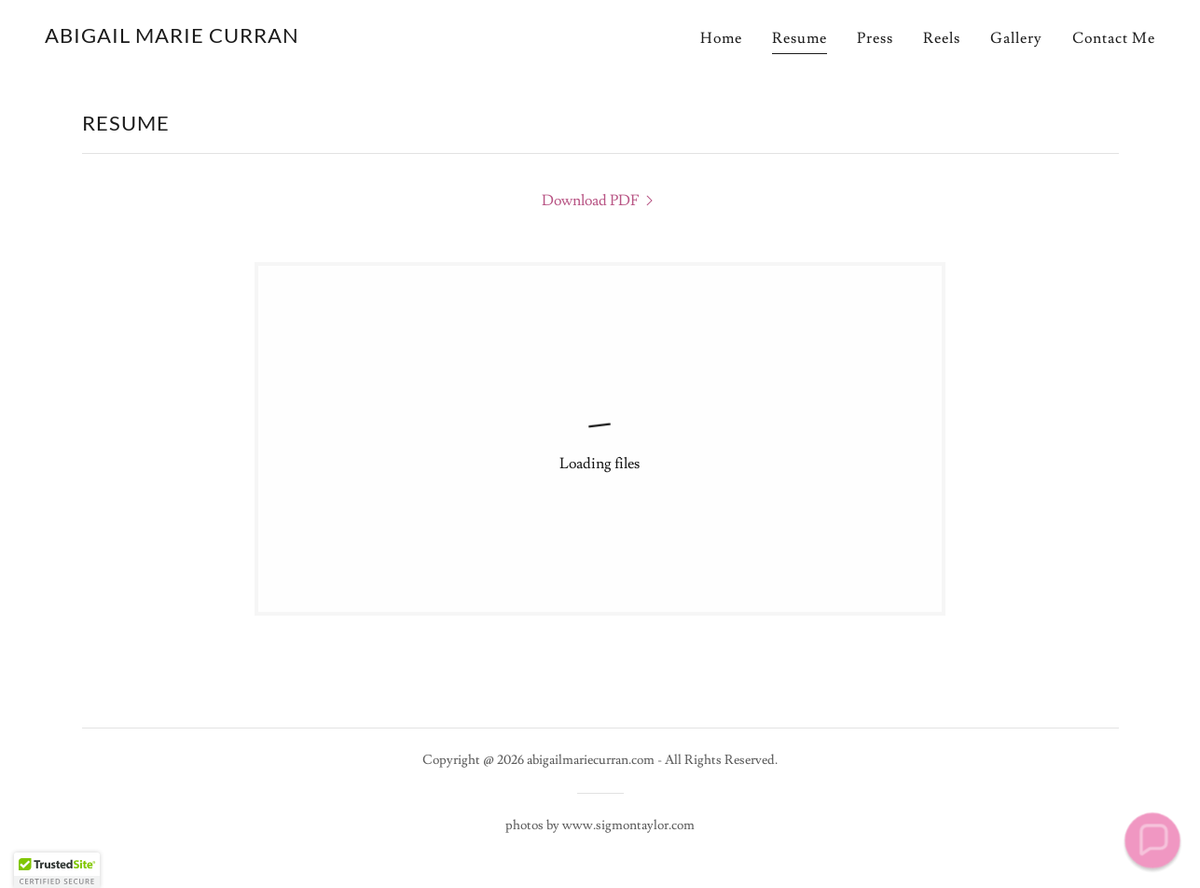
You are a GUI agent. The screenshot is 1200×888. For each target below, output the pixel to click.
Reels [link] (941, 38)
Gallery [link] (1016, 38)
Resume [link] (799, 38)
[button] (1152, 840)
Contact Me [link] (1113, 38)
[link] (172, 38)
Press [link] (875, 38)
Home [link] (721, 38)
